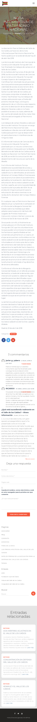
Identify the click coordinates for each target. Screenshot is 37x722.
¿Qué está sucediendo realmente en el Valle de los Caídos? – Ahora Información (17, 412)
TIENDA (4, 563)
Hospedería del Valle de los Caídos (12, 584)
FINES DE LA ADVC (8, 546)
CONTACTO (5, 538)
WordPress (26, 717)
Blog (3, 534)
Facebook (15, 713)
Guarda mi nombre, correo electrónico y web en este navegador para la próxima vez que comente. (17, 492)
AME (3, 573)
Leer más (30, 647)
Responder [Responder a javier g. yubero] (26, 364)
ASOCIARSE (5, 531)
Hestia (9, 717)
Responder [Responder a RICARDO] (26, 392)
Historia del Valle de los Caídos (11, 580)
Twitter (18, 713)
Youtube (22, 713)
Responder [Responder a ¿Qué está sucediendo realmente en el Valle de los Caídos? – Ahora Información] (30, 459)
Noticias (13, 334)
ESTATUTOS (5, 542)
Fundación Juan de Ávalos (10, 577)
